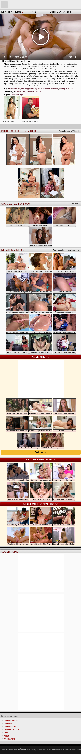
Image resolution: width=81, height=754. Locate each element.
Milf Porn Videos (11, 720)
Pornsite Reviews (11, 730)
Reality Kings (11, 12)
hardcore (13, 89)
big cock (38, 89)
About (6, 736)
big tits (21, 89)
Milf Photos (8, 724)
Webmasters (9, 739)
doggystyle (29, 89)
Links (6, 733)
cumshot (46, 89)
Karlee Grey (20, 91)
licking (62, 89)
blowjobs (70, 89)
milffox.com (22, 749)
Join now (41, 452)
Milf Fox (40, 4)
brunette (54, 89)
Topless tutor (26, 61)
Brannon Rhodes (34, 91)
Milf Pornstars (10, 727)
